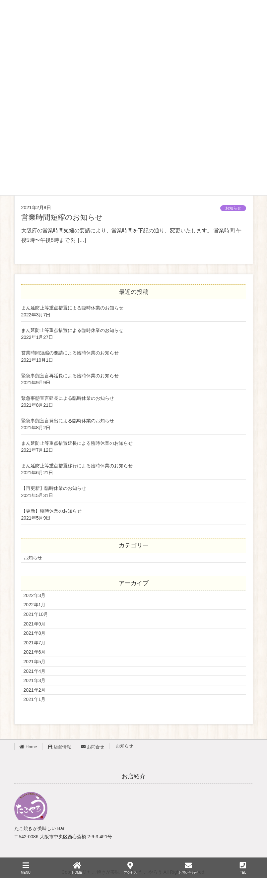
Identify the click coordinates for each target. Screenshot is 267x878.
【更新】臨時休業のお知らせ (51, 511)
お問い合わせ (188, 868)
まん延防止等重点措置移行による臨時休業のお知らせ (77, 465)
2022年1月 (35, 604)
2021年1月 (35, 699)
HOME (77, 868)
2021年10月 (36, 614)
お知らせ (233, 208)
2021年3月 (35, 680)
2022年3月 (35, 595)
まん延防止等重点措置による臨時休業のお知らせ (72, 307)
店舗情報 (59, 746)
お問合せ (92, 746)
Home (28, 746)
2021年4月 (35, 671)
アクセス (130, 868)
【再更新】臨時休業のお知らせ (53, 488)
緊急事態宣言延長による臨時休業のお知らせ (67, 398)
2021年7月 (35, 642)
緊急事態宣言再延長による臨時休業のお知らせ (70, 375)
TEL (243, 868)
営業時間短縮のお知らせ (62, 217)
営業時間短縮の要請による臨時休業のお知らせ (70, 352)
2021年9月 (35, 623)
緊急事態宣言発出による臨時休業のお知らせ (67, 420)
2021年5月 (35, 661)
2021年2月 (35, 690)
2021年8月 (35, 633)
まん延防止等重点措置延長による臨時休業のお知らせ (77, 443)
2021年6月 (35, 652)
